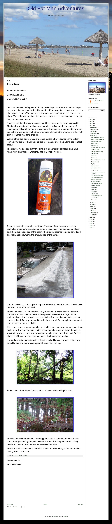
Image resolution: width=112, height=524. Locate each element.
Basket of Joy (94, 199)
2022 (91, 217)
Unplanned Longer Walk (96, 183)
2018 (91, 225)
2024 (91, 123)
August (93, 135)
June (92, 204)
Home (45, 504)
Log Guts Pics (94, 193)
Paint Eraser (94, 155)
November (94, 129)
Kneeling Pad (94, 157)
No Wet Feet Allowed (96, 181)
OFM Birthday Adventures (97, 175)
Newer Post (10, 504)
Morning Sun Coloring (96, 179)
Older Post (80, 504)
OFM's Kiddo (95, 103)
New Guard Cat (94, 145)
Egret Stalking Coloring (96, 141)
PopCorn (93, 164)
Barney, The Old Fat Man (97, 100)
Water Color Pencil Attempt (97, 139)
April (92, 208)
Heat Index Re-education (97, 177)
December (94, 127)
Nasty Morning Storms (96, 170)
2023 (91, 125)
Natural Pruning (94, 143)
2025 (91, 121)
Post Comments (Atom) (18, 507)
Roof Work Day (94, 166)
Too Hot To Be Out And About (98, 147)
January (93, 214)
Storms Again (94, 189)
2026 (91, 119)
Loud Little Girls (94, 197)
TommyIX (55, 516)
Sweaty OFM (94, 187)
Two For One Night (95, 185)
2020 (91, 221)
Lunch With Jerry (95, 149)
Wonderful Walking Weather (97, 137)
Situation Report (95, 162)
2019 (91, 223)
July (92, 202)
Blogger (65, 516)
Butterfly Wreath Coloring (97, 151)
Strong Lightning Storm (96, 195)
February (93, 212)
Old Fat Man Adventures (56, 8)
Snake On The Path (95, 168)
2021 (91, 219)
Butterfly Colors (94, 153)
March (93, 210)
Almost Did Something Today (98, 159)
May (92, 206)
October (93, 131)
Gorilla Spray (94, 191)
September (94, 133)
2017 (91, 227)
